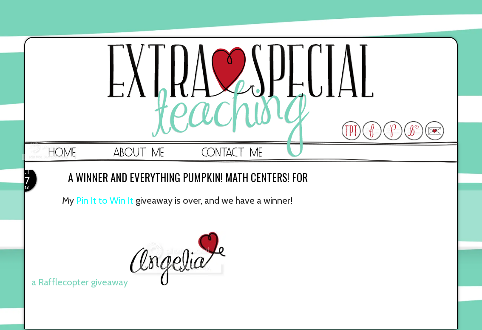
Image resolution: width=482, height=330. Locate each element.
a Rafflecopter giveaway (79, 282)
